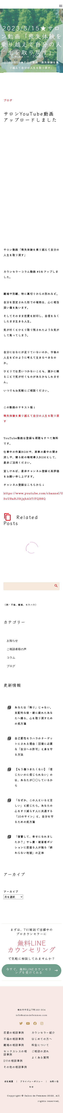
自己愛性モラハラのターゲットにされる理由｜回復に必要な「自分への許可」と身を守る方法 (34, 746)
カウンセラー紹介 (43, 1032)
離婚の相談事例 (14, 1045)
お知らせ (12, 641)
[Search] (31, 586)
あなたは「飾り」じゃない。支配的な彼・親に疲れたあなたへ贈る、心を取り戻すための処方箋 (34, 715)
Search (55, 585)
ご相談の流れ (40, 1051)
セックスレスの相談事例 (15, 1052)
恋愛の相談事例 (14, 1032)
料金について (40, 1045)
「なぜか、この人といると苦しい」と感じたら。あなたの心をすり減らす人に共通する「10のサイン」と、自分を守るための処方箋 (34, 811)
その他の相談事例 (15, 1067)
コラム (11, 658)
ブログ (8, 100)
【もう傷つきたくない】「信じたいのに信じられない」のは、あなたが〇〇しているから (34, 777)
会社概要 (8, 1081)
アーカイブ (11, 891)
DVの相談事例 (13, 1061)
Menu (60, 6)
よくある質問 (40, 1057)
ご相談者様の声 (17, 649)
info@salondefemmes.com (31, 1015)
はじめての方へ (42, 1039)
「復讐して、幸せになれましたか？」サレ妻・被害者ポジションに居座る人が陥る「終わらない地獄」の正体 (34, 844)
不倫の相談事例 (14, 1039)
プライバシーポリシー (31, 1081)
